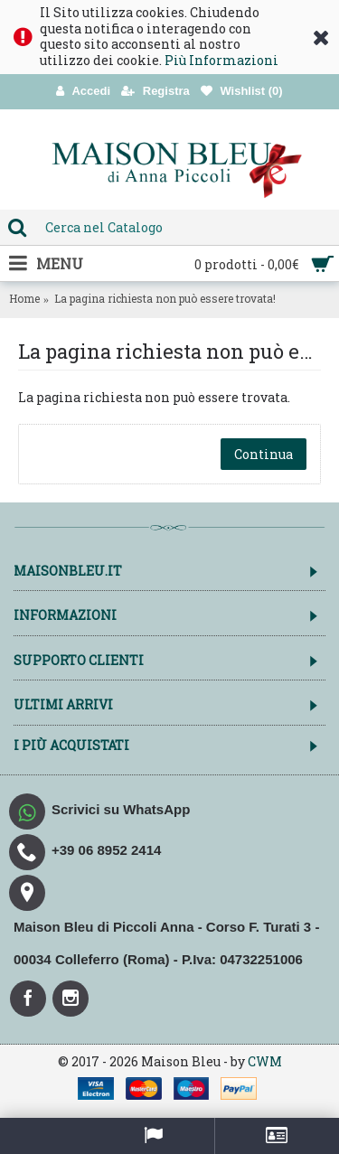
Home (24, 298)
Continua (263, 454)
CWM (265, 1061)
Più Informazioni (221, 60)
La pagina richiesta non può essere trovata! (165, 298)
